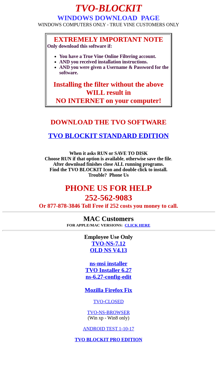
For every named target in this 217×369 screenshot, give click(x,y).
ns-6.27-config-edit (108, 277)
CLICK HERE (137, 225)
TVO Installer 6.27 (108, 270)
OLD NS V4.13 (108, 250)
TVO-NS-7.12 (108, 243)
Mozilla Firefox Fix (108, 290)
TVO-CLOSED (108, 301)
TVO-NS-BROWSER (108, 312)
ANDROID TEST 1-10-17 (108, 328)
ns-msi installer (108, 263)
